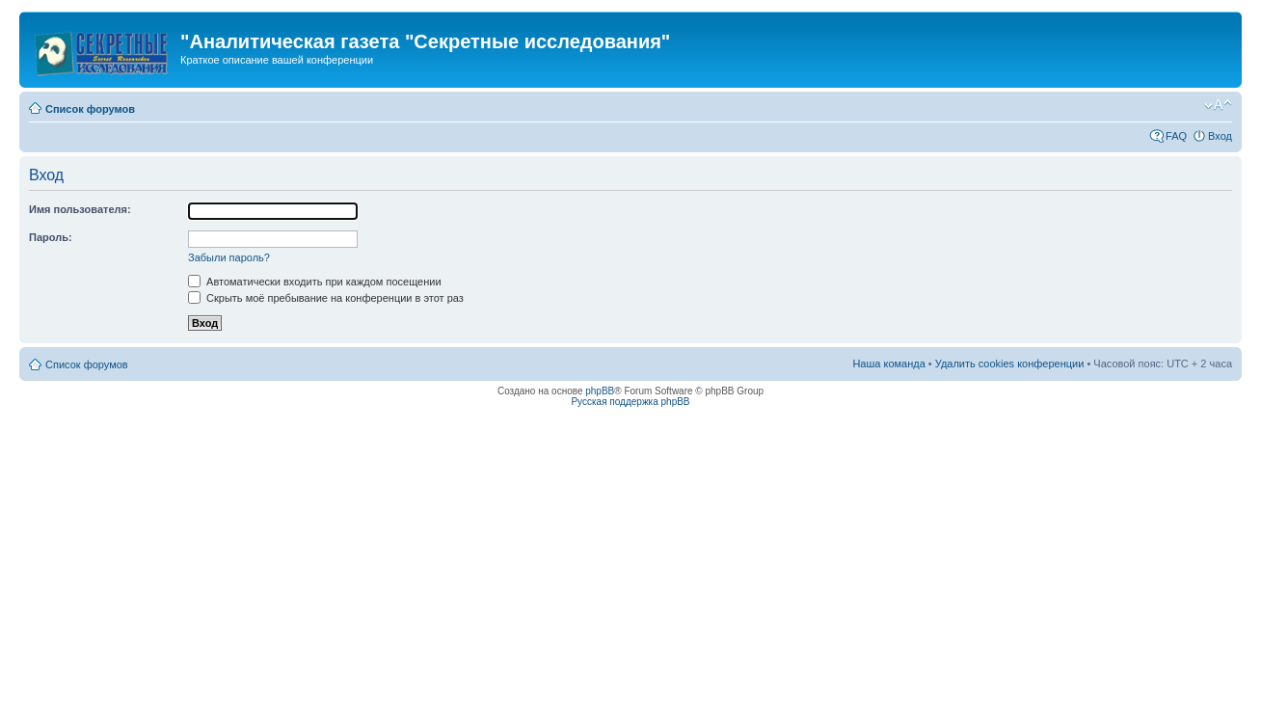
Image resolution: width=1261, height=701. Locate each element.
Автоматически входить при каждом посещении (315, 281)
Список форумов (90, 109)
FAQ (1176, 136)
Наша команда (888, 363)
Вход (1220, 136)
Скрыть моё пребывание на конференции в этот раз (326, 298)
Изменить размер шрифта (1218, 105)
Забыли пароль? (229, 257)
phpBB (599, 391)
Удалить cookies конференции (1010, 363)
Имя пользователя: (80, 209)
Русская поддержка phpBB (630, 401)
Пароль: (50, 237)
